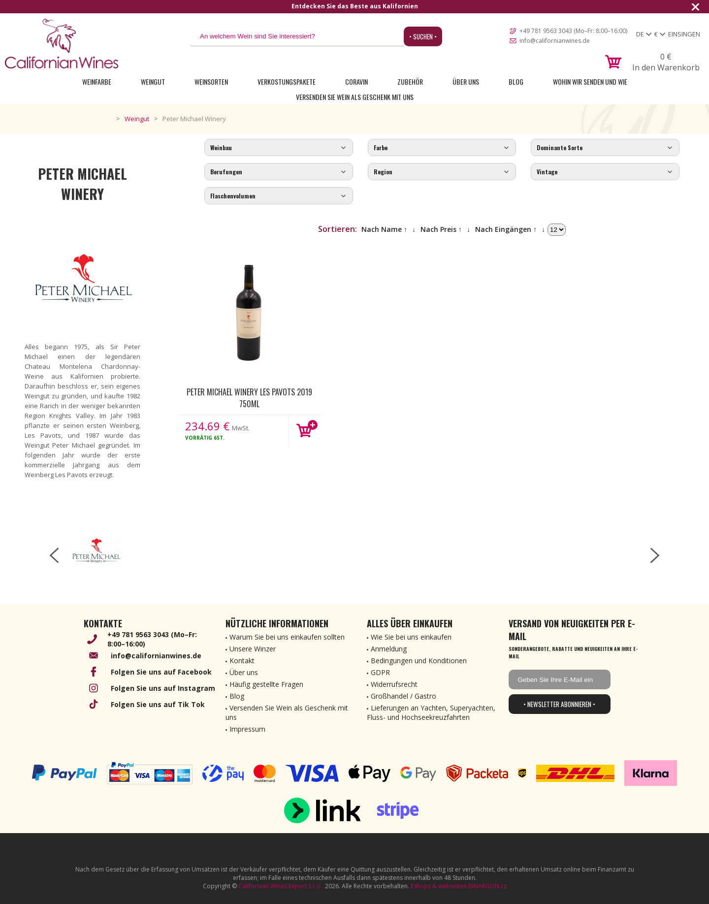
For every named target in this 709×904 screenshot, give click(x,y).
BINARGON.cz (487, 886)
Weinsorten (211, 81)
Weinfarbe (96, 81)
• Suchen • (423, 36)
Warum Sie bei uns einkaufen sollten (287, 637)
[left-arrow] (54, 555)
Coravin (356, 81)
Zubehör (410, 81)
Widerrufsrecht (394, 684)
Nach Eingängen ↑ (506, 229)
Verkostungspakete (287, 81)
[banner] (61, 43)
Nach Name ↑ (384, 229)
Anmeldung (389, 648)
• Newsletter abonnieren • (559, 704)
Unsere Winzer (252, 648)
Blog (516, 81)
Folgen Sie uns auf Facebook (161, 672)
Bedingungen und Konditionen (419, 660)
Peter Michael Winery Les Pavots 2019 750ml (249, 397)
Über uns (465, 81)
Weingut (153, 81)
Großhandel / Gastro (403, 696)
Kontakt (242, 660)
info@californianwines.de (554, 40)
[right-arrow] (655, 555)
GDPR (380, 672)
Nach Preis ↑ (441, 229)
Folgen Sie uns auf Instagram (163, 688)
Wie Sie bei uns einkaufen (411, 637)
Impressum (247, 729)
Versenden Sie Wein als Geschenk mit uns (355, 97)
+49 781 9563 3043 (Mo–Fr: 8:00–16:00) (573, 31)
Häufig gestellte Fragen (266, 684)
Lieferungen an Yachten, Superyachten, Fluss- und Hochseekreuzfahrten (431, 712)
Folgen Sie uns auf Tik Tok (158, 704)
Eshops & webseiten (439, 886)
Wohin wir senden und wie (590, 81)
